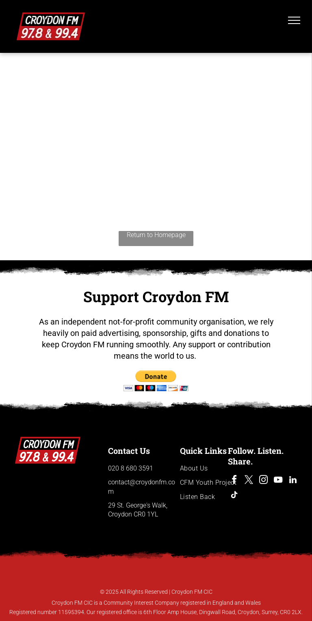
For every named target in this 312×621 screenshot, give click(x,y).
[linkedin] (292, 480)
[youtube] (278, 480)
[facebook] (234, 480)
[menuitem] (209, 468)
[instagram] (263, 480)
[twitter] (249, 480)
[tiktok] (234, 495)
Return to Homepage (156, 235)
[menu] (294, 20)
